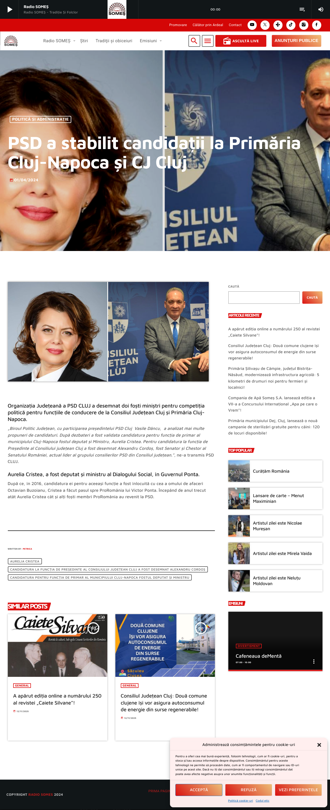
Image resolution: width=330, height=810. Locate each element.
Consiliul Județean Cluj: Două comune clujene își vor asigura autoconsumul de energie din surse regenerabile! (273, 352)
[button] (319, 745)
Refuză (249, 790)
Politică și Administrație (40, 119)
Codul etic (262, 800)
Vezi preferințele (298, 790)
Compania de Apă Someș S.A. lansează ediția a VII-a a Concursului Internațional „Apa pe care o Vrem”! (272, 404)
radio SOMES (40, 795)
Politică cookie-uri (240, 800)
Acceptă (199, 790)
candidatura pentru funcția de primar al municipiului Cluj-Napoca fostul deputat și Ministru (99, 577)
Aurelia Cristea (25, 561)
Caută (233, 286)
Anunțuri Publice (296, 40)
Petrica (27, 548)
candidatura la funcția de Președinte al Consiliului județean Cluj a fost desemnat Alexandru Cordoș (107, 569)
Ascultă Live (241, 41)
